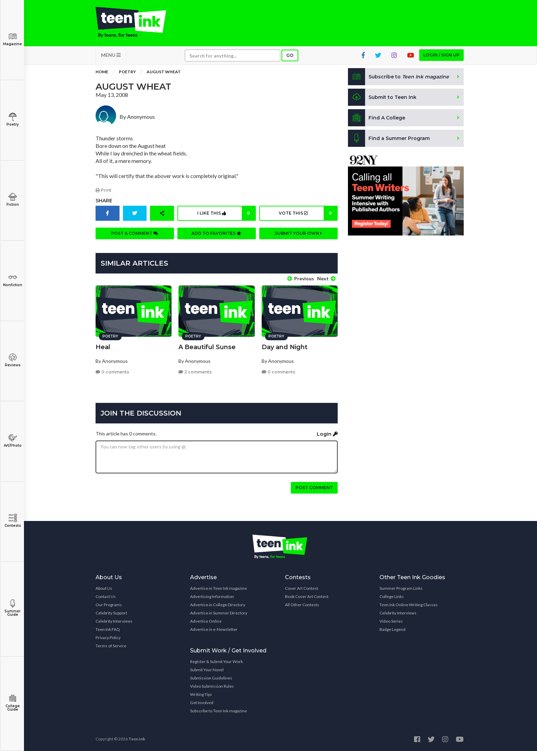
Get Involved (201, 702)
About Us (104, 588)
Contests (12, 521)
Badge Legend (392, 629)
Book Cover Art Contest (306, 596)
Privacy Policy (108, 637)
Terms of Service (111, 645)
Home (102, 71)
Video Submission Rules (212, 686)
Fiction (12, 200)
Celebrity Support (111, 612)
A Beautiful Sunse (207, 347)
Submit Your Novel (207, 669)
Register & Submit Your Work (216, 661)
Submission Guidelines (211, 677)
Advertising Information (212, 596)
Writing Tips (201, 694)
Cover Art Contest (301, 588)
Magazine (12, 39)
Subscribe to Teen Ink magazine (218, 710)
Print (103, 190)
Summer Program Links (401, 588)
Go (290, 55)
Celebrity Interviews (114, 621)
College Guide (12, 703)
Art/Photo (12, 441)
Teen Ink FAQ (108, 629)
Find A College (376, 117)
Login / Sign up (441, 55)
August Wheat (164, 71)
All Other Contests (302, 604)
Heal (103, 347)
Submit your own (298, 233)
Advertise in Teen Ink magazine (218, 588)
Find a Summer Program (389, 138)
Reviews (12, 360)
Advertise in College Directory (217, 604)
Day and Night (285, 347)
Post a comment (134, 233)
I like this (226, 213)
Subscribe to (398, 76)
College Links (391, 596)
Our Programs (109, 604)
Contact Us (106, 596)
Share (104, 201)
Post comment (314, 487)
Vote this (308, 213)
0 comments (112, 371)
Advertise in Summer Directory (218, 612)
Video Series (391, 621)
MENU (111, 55)
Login (327, 434)
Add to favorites (216, 233)
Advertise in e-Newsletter (214, 629)
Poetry (12, 120)
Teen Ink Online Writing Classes (408, 604)
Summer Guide (12, 608)
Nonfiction (12, 280)
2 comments (195, 371)
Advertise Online (206, 621)
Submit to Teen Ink (382, 97)
